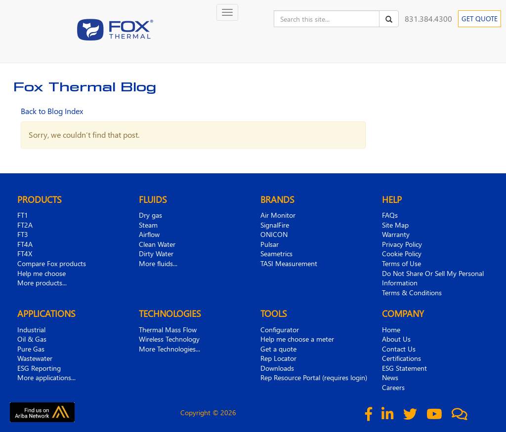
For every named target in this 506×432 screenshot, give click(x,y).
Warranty (396, 234)
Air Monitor (277, 215)
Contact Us (399, 348)
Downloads (277, 368)
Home (391, 329)
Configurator (279, 329)
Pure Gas (30, 348)
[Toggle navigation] (227, 12)
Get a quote (278, 348)
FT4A (25, 244)
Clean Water (157, 244)
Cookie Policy (402, 253)
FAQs (390, 215)
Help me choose (41, 273)
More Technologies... (169, 348)
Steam (148, 225)
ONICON (274, 234)
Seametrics (276, 253)
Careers (393, 387)
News (390, 377)
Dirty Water (156, 253)
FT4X (24, 253)
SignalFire (274, 225)
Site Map (395, 225)
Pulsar (269, 244)
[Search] (389, 18)
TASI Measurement (288, 263)
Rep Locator (278, 358)
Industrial (31, 329)
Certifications (401, 358)
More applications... (46, 377)
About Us (396, 339)
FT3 (22, 234)
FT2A (25, 225)
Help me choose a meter (297, 339)
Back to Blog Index (52, 111)
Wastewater (34, 358)
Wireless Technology (169, 339)
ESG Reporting (39, 368)
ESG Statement (404, 368)
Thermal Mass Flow (168, 329)
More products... (42, 282)
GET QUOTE (480, 18)
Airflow (149, 234)
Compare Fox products (51, 263)
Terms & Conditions (412, 292)
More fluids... (158, 263)
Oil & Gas (31, 339)
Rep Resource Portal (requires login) (313, 377)
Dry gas (150, 215)
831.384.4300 (428, 18)
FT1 (22, 215)
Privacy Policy (402, 244)
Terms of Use (401, 263)
